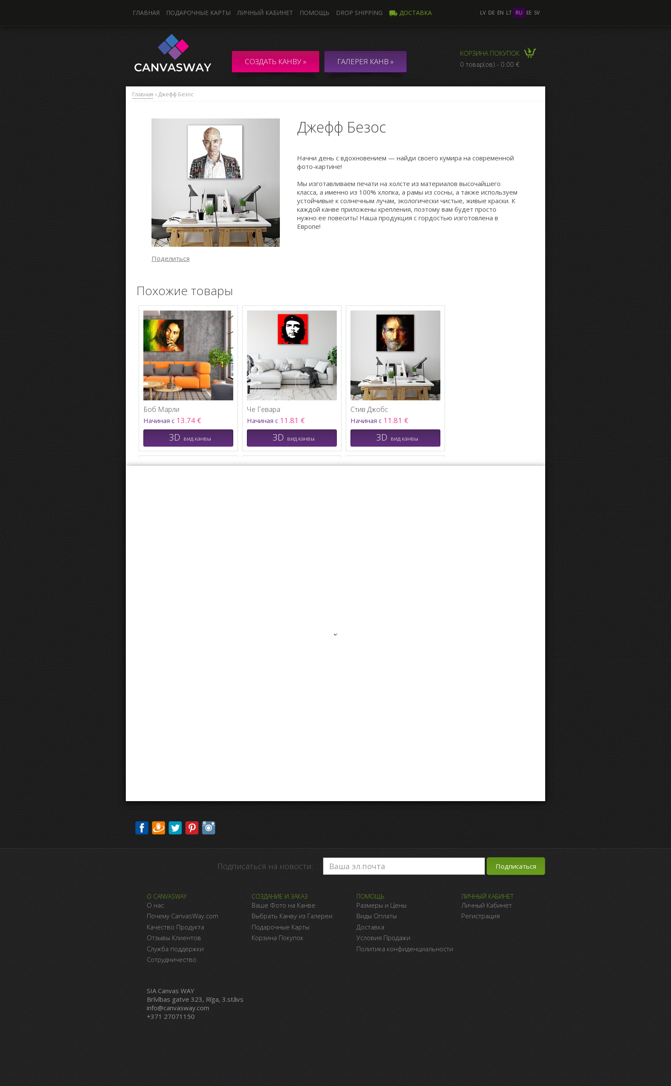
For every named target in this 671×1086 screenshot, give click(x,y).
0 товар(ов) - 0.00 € (490, 64)
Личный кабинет (265, 13)
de (491, 12)
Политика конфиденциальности (404, 948)
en (500, 12)
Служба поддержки (175, 948)
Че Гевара (263, 409)
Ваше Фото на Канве (283, 905)
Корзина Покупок (277, 937)
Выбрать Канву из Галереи (292, 915)
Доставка (410, 13)
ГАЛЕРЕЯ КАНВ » (365, 61)
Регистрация (480, 915)
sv (537, 12)
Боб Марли (161, 409)
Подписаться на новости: (265, 866)
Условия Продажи (383, 937)
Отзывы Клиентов (174, 937)
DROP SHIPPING (359, 13)
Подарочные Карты (280, 927)
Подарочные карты (198, 13)
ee (528, 12)
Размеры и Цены (381, 905)
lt (509, 12)
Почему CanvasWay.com (182, 915)
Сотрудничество (171, 959)
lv (483, 12)
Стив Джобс (369, 409)
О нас (155, 905)
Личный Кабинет (486, 905)
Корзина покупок (490, 53)
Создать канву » (275, 61)
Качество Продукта (175, 927)
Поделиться (170, 258)
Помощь (315, 13)
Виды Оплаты (376, 915)
